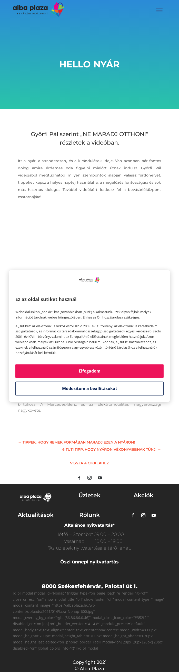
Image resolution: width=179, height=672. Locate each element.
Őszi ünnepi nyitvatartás (89, 562)
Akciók (143, 495)
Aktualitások (36, 514)
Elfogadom (90, 371)
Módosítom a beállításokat (89, 389)
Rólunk (89, 514)
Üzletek (89, 495)
